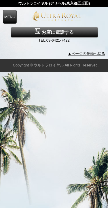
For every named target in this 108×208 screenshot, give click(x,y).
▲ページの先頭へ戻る (86, 53)
